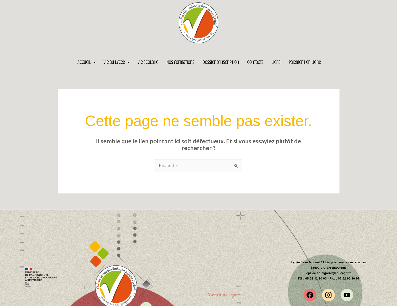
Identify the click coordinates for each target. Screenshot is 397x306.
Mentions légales (224, 294)
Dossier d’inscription (221, 62)
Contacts (255, 62)
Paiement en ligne (305, 62)
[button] (86, 62)
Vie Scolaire (148, 62)
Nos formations (180, 62)
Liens (276, 62)
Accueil (86, 62)
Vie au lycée (116, 62)
